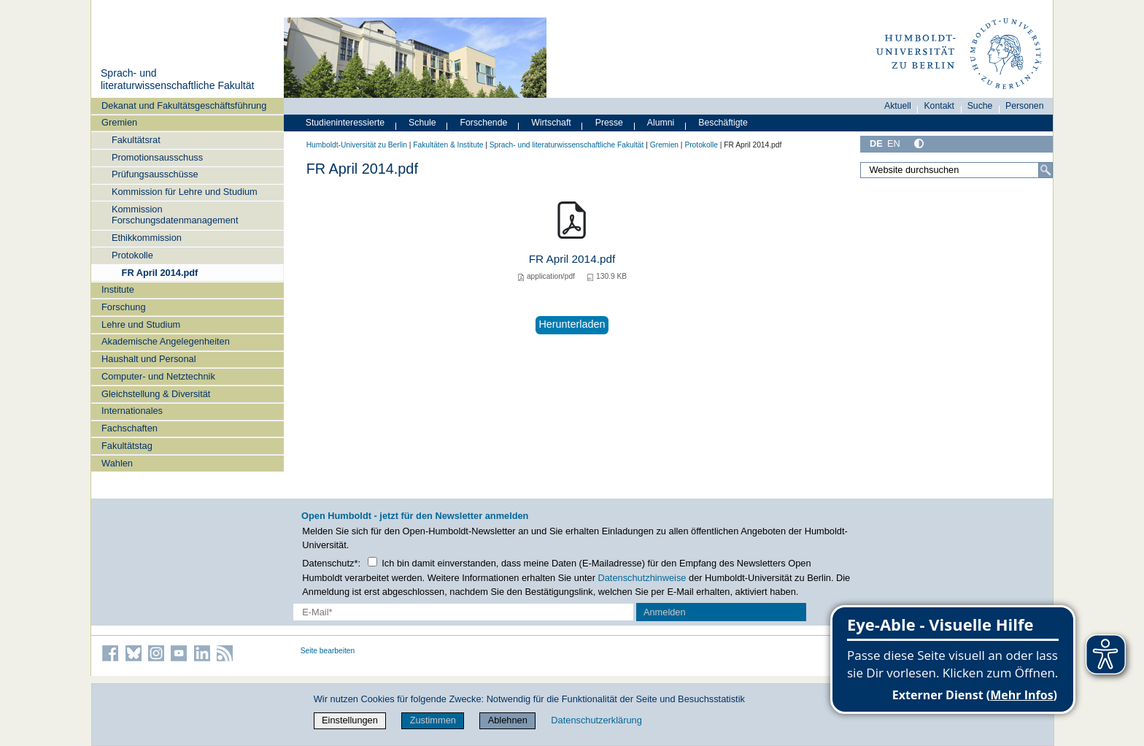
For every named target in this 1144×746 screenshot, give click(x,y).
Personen (1024, 106)
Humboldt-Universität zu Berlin (356, 145)
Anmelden (665, 612)
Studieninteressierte (345, 123)
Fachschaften (129, 428)
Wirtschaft (551, 123)
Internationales (132, 410)
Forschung (123, 306)
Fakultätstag (126, 445)
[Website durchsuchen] (956, 170)
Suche (980, 106)
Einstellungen (350, 720)
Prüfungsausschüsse (155, 174)
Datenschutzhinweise (642, 577)
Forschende (484, 123)
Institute (117, 289)
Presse (609, 123)
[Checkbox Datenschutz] (372, 561)
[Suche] (1045, 170)
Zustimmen (433, 720)
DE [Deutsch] (876, 143)
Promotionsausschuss (157, 157)
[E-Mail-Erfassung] (463, 612)
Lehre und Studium (140, 324)
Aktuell (897, 106)
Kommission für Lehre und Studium (185, 191)
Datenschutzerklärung (596, 720)
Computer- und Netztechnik (158, 376)
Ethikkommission (147, 237)
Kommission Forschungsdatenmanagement (175, 215)
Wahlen (117, 463)
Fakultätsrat (136, 139)
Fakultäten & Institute (448, 145)
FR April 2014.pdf (160, 272)
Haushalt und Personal (148, 358)
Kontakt (939, 106)
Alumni (661, 123)
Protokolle (132, 255)
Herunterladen (571, 324)
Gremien (119, 122)
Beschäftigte (723, 123)
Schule (422, 123)
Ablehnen (507, 720)
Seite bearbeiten (328, 651)
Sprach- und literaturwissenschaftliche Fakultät (177, 79)
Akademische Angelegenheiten (165, 341)
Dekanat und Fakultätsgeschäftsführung (183, 105)
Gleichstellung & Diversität (155, 393)
